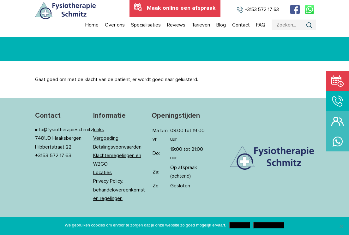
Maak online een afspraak (181, 8)
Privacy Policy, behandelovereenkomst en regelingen (119, 190)
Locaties (102, 172)
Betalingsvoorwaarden (117, 147)
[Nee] (341, 226)
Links (98, 129)
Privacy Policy (269, 225)
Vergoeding (105, 138)
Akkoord (239, 225)
